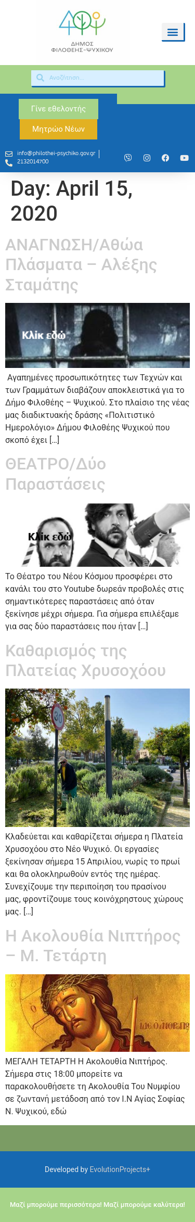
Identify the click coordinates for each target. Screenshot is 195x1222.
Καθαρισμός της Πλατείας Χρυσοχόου (85, 660)
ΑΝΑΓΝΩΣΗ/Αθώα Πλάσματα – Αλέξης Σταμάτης (81, 265)
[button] (173, 31)
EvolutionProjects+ (120, 1169)
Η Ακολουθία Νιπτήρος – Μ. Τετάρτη (93, 945)
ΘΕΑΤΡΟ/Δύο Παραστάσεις (55, 473)
